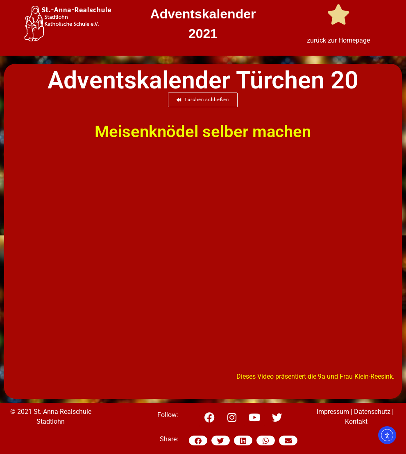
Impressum (333, 412)
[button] (198, 440)
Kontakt (356, 421)
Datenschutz (372, 412)
